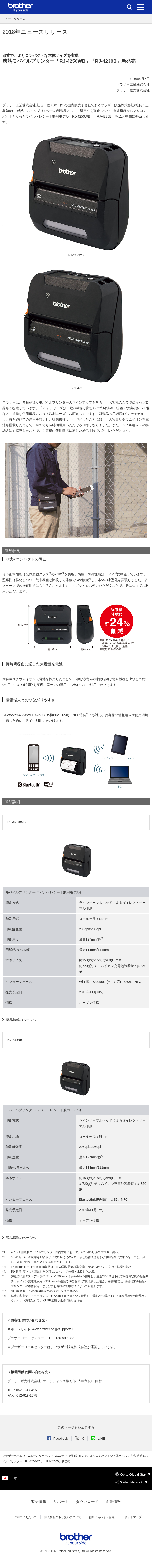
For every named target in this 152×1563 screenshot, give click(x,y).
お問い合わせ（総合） (103, 1517)
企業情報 (113, 1502)
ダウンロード (87, 1502)
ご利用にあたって (25, 1517)
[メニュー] (140, 7)
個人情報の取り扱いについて (62, 1517)
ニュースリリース (13, 19)
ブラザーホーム (12, 1455)
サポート (61, 1502)
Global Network (131, 1482)
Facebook (57, 1438)
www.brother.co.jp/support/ (51, 1329)
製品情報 (38, 1502)
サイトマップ (133, 1517)
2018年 (60, 1455)
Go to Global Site (132, 1474)
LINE (98, 1438)
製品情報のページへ (21, 1020)
